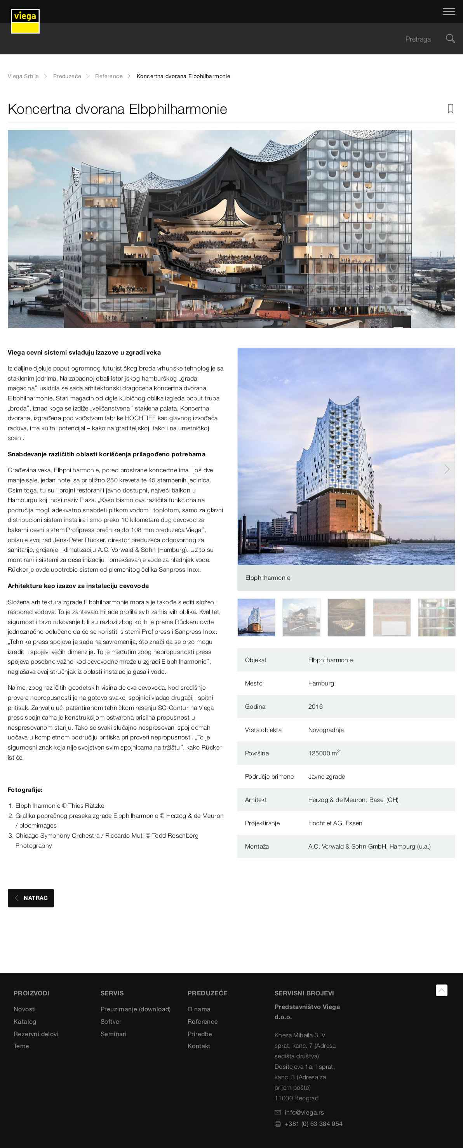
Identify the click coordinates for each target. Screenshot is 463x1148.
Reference (109, 76)
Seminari (114, 1034)
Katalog (25, 1021)
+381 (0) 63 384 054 (309, 1123)
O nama (199, 1009)
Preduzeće (67, 76)
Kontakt (199, 1046)
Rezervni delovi (36, 1034)
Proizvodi (32, 993)
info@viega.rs (299, 1112)
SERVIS (112, 993)
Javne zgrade (326, 776)
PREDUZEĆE (208, 993)
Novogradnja (326, 730)
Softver (111, 1021)
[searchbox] (225, 39)
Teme (22, 1046)
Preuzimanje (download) (136, 1009)
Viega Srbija (23, 76)
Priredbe (200, 1034)
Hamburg (321, 683)
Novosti (25, 1009)
